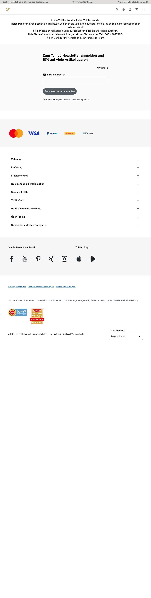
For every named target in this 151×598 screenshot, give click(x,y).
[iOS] (79, 260)
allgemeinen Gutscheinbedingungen (72, 99)
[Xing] (51, 260)
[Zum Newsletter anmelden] (60, 91)
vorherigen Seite (60, 30)
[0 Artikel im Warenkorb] (136, 9)
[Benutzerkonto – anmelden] (130, 9)
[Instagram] (64, 260)
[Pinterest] (38, 260)
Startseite (101, 30)
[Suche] (117, 9)
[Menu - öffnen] (143, 9)
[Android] (92, 260)
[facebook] (11, 260)
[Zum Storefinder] (123, 9)
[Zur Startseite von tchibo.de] (8, 9)
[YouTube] (25, 260)
